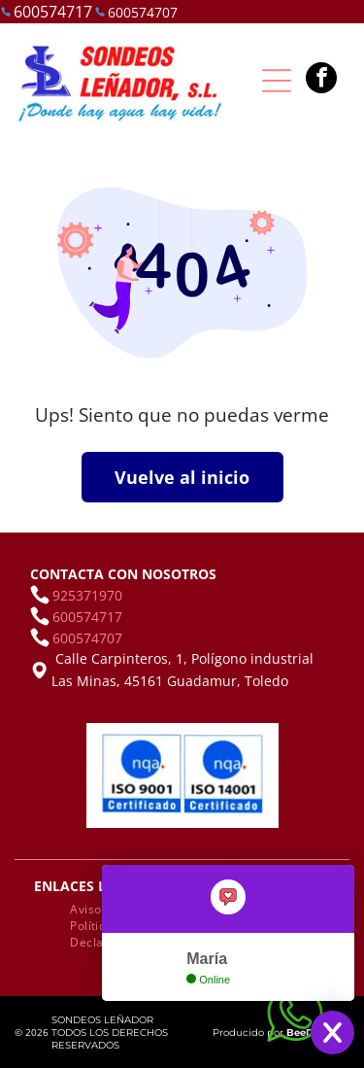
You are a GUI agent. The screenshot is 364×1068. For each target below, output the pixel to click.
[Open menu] (276, 80)
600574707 (143, 12)
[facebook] (321, 80)
